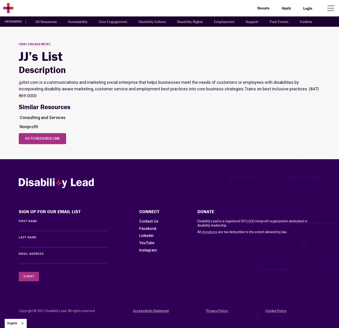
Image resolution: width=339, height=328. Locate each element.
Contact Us (148, 221)
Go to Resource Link (42, 138)
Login (307, 8)
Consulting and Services (42, 117)
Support (252, 21)
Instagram (148, 250)
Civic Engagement (113, 21)
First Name (28, 221)
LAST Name (28, 237)
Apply (286, 8)
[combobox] (16, 323)
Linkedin (146, 235)
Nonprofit (29, 126)
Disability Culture (152, 21)
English (12, 323)
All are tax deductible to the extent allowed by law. (242, 232)
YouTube (146, 243)
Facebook (147, 228)
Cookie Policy (275, 311)
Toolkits (306, 21)
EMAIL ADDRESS (31, 253)
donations (210, 232)
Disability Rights (190, 21)
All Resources (46, 21)
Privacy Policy (217, 311)
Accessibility (77, 21)
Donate (263, 8)
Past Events (279, 21)
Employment (224, 21)
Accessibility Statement (151, 311)
